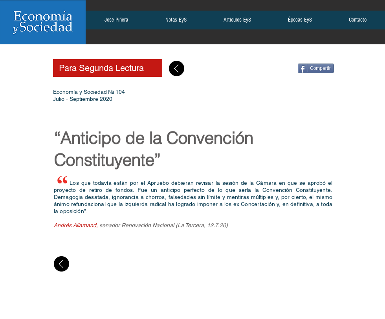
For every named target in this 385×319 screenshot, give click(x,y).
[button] (116, 22)
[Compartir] (316, 68)
